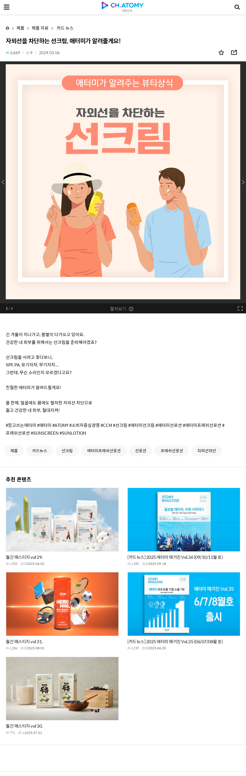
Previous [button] (3, 182)
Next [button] (243, 182)
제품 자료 (40, 27)
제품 (20, 27)
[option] (123, 182)
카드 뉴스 (65, 27)
